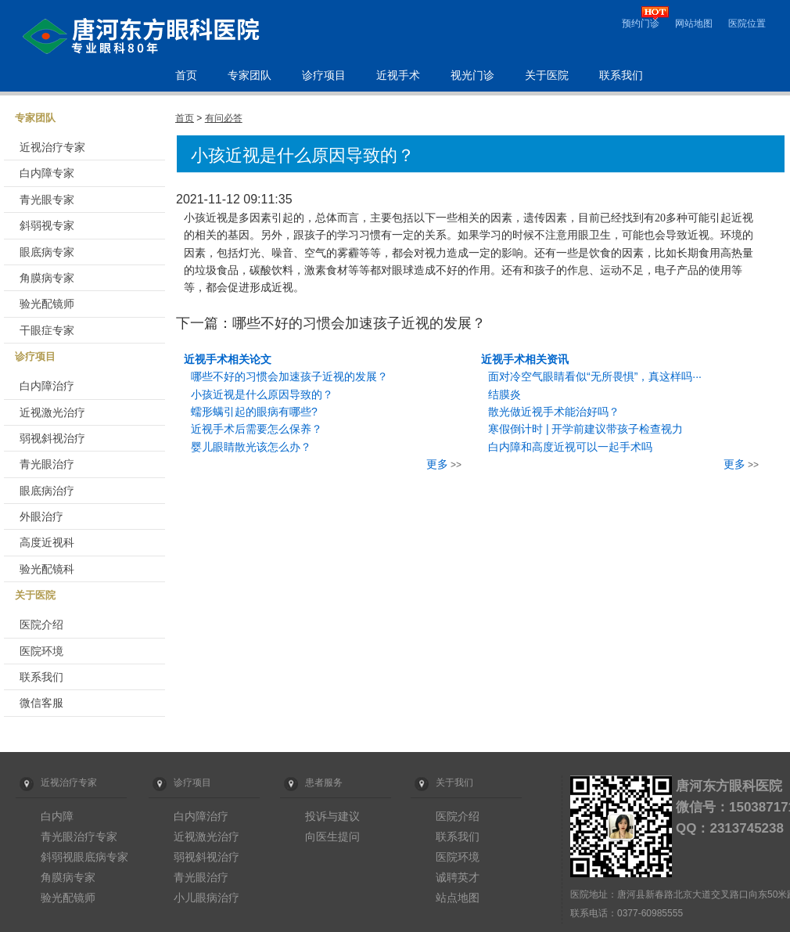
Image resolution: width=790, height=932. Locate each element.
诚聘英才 (457, 877)
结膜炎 (504, 394)
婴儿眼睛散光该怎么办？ (251, 447)
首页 (186, 75)
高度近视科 (47, 542)
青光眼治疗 (47, 464)
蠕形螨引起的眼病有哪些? (254, 411)
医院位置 (747, 23)
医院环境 (41, 651)
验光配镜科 (47, 569)
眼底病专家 (47, 252)
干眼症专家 (47, 330)
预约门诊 (640, 23)
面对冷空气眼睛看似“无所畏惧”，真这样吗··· (595, 376)
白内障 (57, 816)
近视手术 (398, 75)
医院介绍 (41, 624)
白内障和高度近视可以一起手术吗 (570, 447)
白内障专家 (47, 173)
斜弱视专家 (47, 225)
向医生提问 (332, 836)
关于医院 (547, 75)
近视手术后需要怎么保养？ (256, 429)
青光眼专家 (47, 199)
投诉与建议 (332, 816)
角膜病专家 (47, 278)
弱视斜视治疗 (52, 438)
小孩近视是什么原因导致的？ (262, 394)
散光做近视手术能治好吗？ (553, 411)
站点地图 (457, 897)
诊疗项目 (324, 75)
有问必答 (223, 118)
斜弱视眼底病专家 (84, 857)
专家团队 (249, 75)
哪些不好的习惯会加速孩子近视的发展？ (289, 376)
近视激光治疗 (52, 412)
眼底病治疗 (47, 490)
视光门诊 (472, 75)
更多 (437, 464)
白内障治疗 (47, 386)
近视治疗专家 (52, 147)
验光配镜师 (47, 303)
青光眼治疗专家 (79, 836)
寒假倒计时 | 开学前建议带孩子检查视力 (585, 429)
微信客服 (41, 702)
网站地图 (694, 23)
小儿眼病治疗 (206, 897)
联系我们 (621, 75)
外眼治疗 (41, 516)
